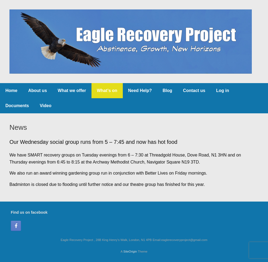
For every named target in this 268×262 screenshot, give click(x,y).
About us (37, 90)
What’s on (107, 90)
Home (11, 90)
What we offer (72, 90)
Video (45, 105)
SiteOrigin (130, 251)
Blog (167, 90)
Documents (17, 105)
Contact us (194, 90)
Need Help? (140, 90)
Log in (222, 90)
